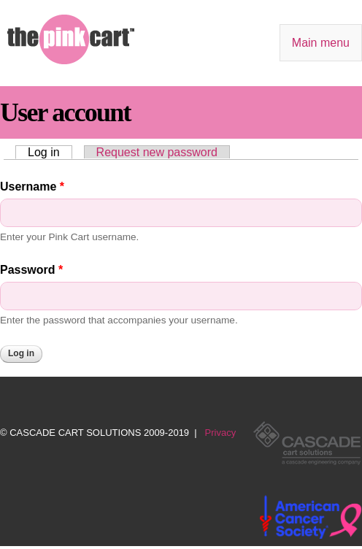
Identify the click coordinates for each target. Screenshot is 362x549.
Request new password (156, 152)
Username (32, 186)
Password (31, 270)
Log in (50, 152)
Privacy (220, 432)
